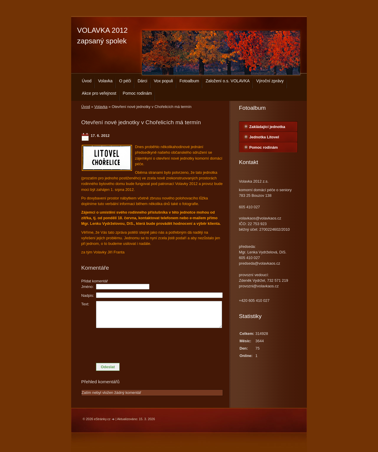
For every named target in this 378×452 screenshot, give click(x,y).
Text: (85, 304)
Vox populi (163, 80)
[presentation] (152, 344)
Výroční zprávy (270, 80)
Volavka (105, 80)
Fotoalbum (189, 80)
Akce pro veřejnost (99, 93)
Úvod (87, 80)
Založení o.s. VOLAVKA (228, 80)
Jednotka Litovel (264, 137)
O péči (125, 80)
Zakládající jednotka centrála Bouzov (267, 128)
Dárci (142, 80)
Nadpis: (87, 295)
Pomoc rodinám (137, 93)
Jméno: (87, 286)
